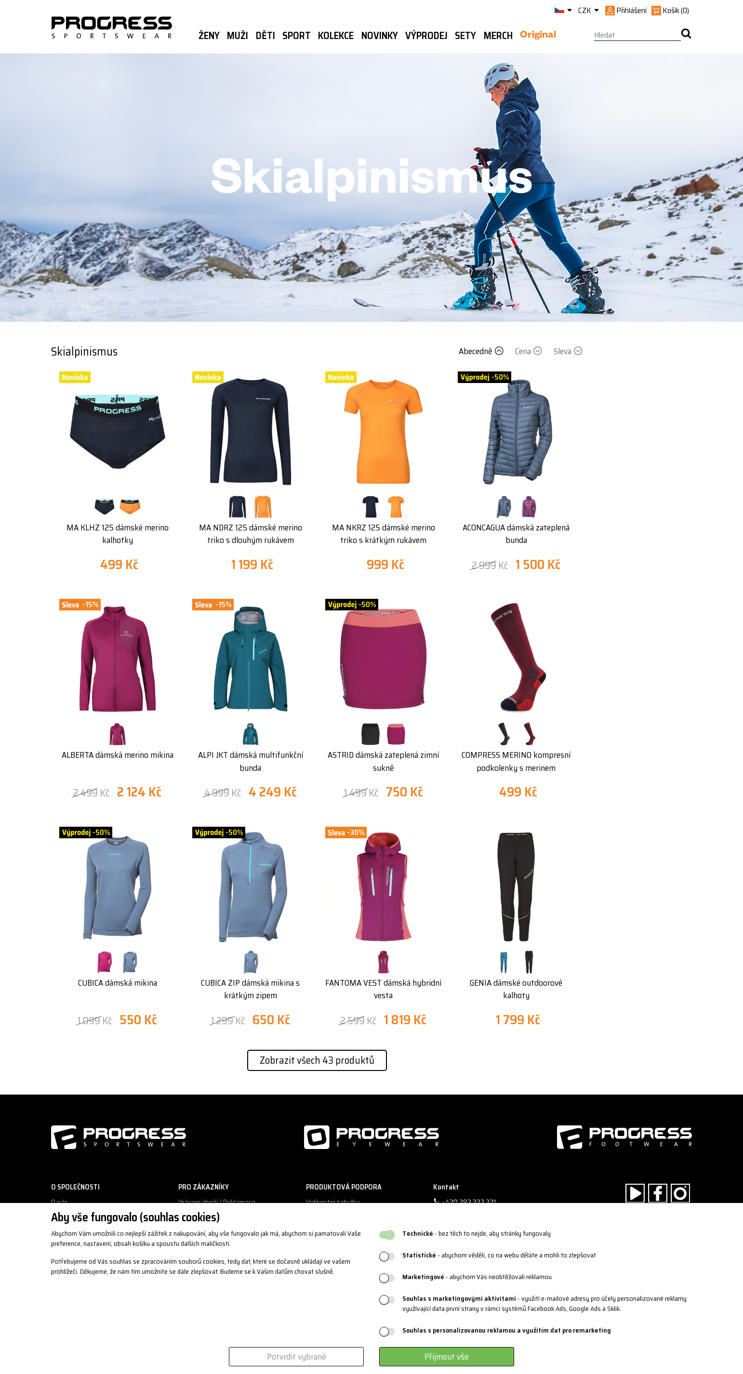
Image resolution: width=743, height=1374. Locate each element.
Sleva (568, 351)
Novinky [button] (379, 35)
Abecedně (482, 351)
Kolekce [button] (336, 35)
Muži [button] (237, 35)
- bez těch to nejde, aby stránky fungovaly (476, 1234)
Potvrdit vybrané (296, 1356)
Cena (529, 351)
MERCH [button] (498, 35)
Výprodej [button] (426, 35)
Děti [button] (265, 35)
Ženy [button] (209, 35)
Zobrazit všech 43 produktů (317, 1060)
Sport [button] (296, 35)
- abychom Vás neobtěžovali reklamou (477, 1277)
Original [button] (538, 36)
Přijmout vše (447, 1356)
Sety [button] (465, 35)
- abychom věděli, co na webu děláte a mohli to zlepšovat (499, 1255)
